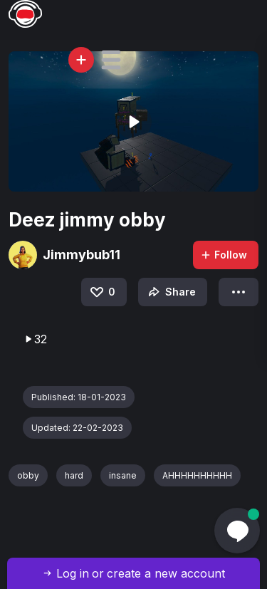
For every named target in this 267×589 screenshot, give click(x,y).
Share (170, 292)
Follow (223, 255)
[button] (111, 60)
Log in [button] (72, 573)
